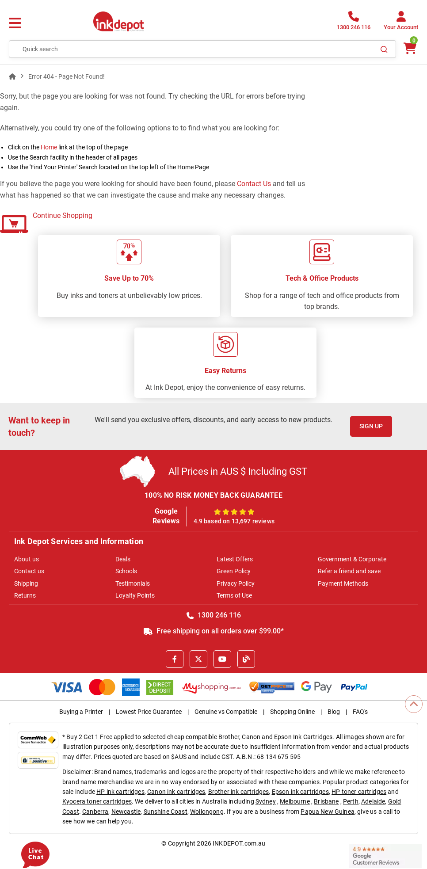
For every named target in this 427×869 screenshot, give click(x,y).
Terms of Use (234, 595)
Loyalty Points (135, 595)
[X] (198, 659)
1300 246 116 (214, 615)
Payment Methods (343, 583)
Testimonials (132, 583)
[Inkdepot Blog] (246, 659)
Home (49, 147)
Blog (334, 711)
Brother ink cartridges (238, 791)
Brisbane (326, 801)
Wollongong (207, 811)
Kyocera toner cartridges (97, 801)
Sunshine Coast (165, 811)
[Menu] (15, 23)
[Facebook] (174, 659)
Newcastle (126, 811)
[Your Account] (401, 23)
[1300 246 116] (353, 23)
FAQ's (360, 711)
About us (26, 559)
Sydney (265, 801)
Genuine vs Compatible (225, 711)
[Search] (384, 49)
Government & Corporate (352, 559)
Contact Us (254, 183)
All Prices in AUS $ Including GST (237, 471)
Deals (122, 559)
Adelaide (373, 801)
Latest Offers (235, 559)
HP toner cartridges (359, 791)
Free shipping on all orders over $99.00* (214, 631)
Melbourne (294, 801)
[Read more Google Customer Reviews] (385, 855)
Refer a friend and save (349, 571)
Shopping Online (292, 711)
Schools (126, 571)
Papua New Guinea (328, 811)
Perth (350, 801)
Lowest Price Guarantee (149, 711)
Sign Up (371, 426)
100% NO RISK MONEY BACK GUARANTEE (213, 495)
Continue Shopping (62, 215)
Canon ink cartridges (176, 791)
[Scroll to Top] (414, 704)
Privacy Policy (236, 583)
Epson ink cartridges (300, 791)
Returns (25, 595)
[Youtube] (222, 659)
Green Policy (234, 571)
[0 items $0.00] (409, 48)
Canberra (95, 811)
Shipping (26, 583)
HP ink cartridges (120, 791)
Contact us (29, 571)
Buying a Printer (81, 711)
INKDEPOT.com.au (239, 843)
